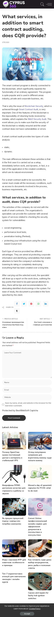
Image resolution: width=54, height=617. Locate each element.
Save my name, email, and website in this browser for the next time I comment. (28, 404)
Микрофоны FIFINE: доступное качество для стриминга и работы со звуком (13, 489)
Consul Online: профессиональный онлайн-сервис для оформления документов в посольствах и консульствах (37, 526)
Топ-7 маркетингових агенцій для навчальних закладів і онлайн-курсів (14, 578)
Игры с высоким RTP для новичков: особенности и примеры (14, 563)
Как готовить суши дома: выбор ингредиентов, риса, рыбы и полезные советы (40, 564)
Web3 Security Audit (37, 119)
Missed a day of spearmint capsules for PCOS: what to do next (40, 488)
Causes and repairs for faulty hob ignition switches (38, 596)
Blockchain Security (34, 106)
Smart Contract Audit (28, 109)
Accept (27, 614)
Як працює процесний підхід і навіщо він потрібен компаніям (12, 521)
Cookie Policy (34, 609)
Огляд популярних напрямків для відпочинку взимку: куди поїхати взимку (40, 456)
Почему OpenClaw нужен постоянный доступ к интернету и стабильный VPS (12, 456)
